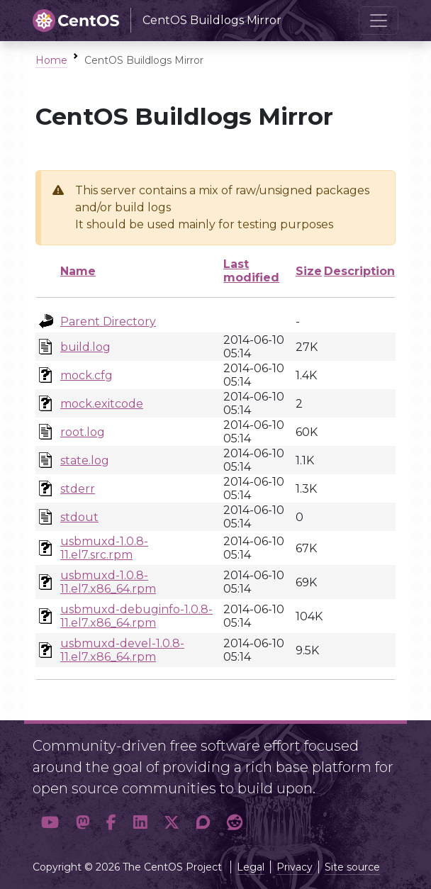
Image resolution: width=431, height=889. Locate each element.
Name (78, 271)
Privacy (294, 867)
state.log (84, 460)
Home (51, 60)
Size (309, 271)
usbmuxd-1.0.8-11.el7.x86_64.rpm (108, 582)
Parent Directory (108, 321)
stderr (77, 489)
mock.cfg (86, 375)
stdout (79, 517)
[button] (50, 822)
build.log (85, 347)
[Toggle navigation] (378, 20)
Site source (352, 867)
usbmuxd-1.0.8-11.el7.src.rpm (104, 548)
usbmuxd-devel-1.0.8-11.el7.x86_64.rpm (122, 650)
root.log (82, 432)
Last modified (251, 270)
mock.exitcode (101, 403)
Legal (250, 867)
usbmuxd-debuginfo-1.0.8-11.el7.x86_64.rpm (136, 616)
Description (359, 271)
